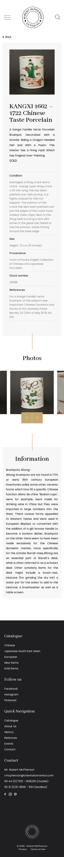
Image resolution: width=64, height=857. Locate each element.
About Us (10, 726)
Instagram (11, 694)
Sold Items (11, 668)
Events (8, 744)
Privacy (23, 849)
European (10, 657)
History (9, 732)
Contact (10, 749)
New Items (11, 663)
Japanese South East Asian (22, 651)
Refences (10, 738)
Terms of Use (38, 849)
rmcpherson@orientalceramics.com (29, 775)
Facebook (11, 689)
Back (6, 37)
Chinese (9, 645)
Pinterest (10, 700)
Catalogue (11, 720)
